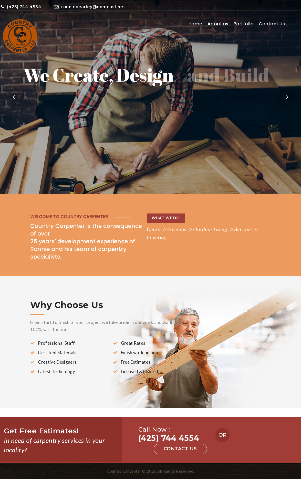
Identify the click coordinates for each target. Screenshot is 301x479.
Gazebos (177, 229)
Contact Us (272, 23)
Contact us (180, 449)
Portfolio (244, 23)
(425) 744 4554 (21, 6)
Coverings (158, 237)
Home (195, 23)
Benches (243, 229)
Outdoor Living (210, 229)
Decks (154, 229)
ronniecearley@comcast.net (88, 6)
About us (218, 23)
